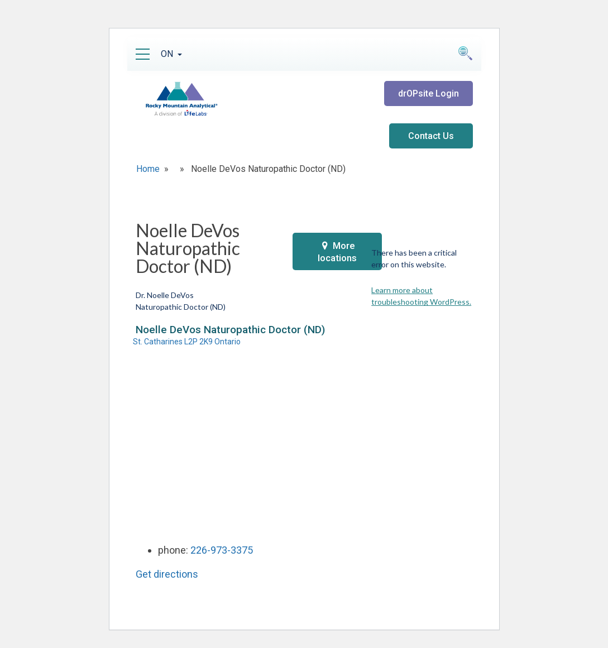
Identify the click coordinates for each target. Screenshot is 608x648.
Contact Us (431, 136)
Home (148, 169)
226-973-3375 (221, 550)
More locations (337, 251)
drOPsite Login (428, 93)
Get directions (167, 574)
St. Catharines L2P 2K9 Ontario (187, 341)
